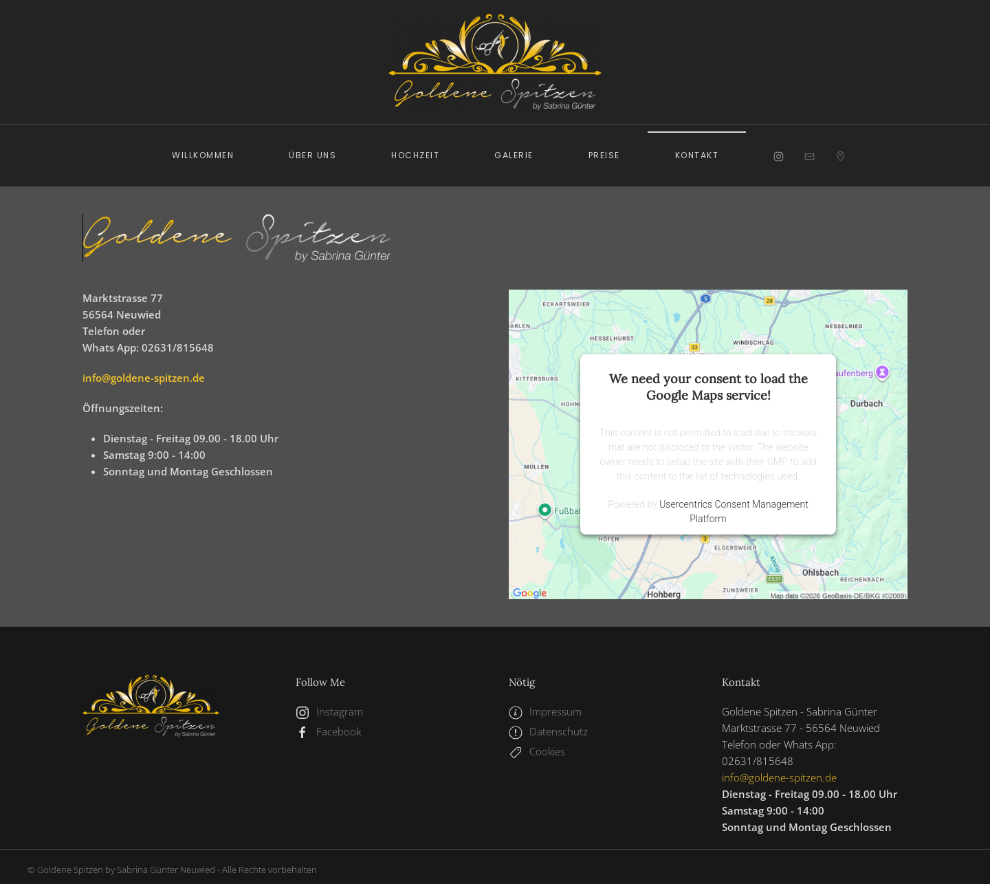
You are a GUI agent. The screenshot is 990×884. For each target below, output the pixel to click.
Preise (604, 155)
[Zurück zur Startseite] (495, 62)
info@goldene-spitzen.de (143, 378)
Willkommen (203, 155)
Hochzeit (415, 155)
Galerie (514, 155)
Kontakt (697, 155)
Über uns (312, 155)
